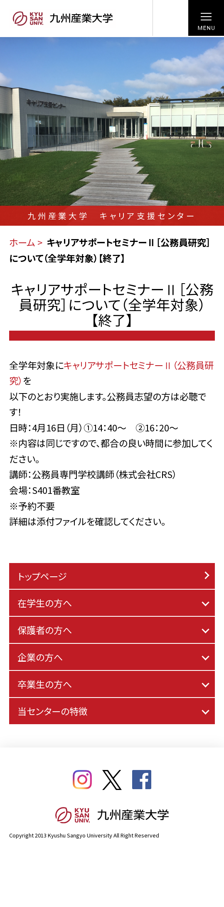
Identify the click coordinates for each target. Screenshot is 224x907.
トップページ (42, 576)
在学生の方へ (44, 602)
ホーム (22, 242)
